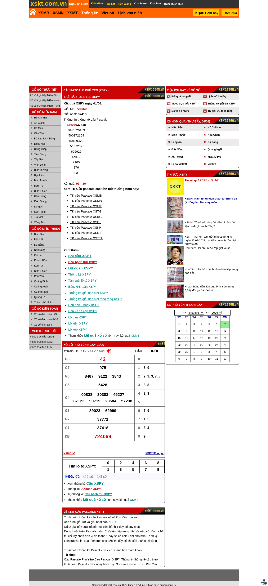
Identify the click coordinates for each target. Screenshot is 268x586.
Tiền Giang (40, 148)
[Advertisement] (134, 49)
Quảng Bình (41, 275)
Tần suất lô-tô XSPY (82, 275)
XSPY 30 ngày (155, 447)
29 (179, 346)
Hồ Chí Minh (41, 112)
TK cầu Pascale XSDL (85, 216)
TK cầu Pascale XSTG (86, 205)
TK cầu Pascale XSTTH (86, 232)
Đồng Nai (39, 138)
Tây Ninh (39, 153)
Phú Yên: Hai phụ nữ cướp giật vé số (208, 242)
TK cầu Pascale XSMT (86, 200)
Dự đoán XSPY (80, 263)
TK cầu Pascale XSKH (86, 222)
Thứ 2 (80, 345)
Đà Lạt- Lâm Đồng (44, 132)
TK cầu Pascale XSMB (86, 190)
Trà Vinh (39, 211)
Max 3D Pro (214, 151)
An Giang (39, 117)
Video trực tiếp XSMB (42, 331)
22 (179, 339)
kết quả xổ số (95, 330)
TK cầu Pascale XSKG (86, 211)
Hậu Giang (40, 190)
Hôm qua (230, 13)
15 (179, 332)
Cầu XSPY (95, 478)
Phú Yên (39, 270)
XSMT (72, 13)
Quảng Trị (39, 291)
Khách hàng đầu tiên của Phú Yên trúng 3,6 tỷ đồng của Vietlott (209, 282)
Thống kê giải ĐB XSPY (222, 98)
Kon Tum (39, 260)
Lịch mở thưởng (217, 90)
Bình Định (39, 228)
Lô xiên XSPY (78, 317)
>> (207, 307)
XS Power (177, 151)
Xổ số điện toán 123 (45, 308)
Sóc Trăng (40, 206)
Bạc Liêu (39, 169)
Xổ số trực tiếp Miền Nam (44, 94)
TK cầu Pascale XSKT (85, 227)
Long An (38, 201)
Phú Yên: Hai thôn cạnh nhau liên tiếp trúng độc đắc (211, 265)
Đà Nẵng (39, 239)
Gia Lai (38, 249)
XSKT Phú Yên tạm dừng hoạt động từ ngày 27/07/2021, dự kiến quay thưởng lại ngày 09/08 (210, 234)
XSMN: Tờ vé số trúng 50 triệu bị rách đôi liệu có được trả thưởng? (210, 218)
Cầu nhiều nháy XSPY (83, 299)
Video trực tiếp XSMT (42, 341)
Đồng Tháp (40, 143)
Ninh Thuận (40, 265)
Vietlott (212, 158)
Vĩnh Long (40, 159)
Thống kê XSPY (79, 268)
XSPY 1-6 (69, 447)
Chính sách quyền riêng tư (161, 579)
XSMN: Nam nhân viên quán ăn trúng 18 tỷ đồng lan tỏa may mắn (211, 194)
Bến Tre (38, 180)
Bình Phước (41, 174)
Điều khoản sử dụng (133, 579)
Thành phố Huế (43, 296)
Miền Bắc (177, 121)
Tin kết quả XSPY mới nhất (202, 174)
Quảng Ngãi (41, 280)
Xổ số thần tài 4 (43, 319)
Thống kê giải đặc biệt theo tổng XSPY (95, 293)
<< (184, 307)
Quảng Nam (41, 286)
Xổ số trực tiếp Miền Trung (45, 100)
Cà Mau (38, 122)
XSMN (58, 13)
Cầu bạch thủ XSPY (82, 256)
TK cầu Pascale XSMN (86, 195)
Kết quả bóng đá (181, 90)
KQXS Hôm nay (206, 13)
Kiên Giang (40, 195)
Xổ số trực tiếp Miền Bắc (44, 89)
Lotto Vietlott (179, 158)
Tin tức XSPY (177, 169)
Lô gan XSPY (77, 311)
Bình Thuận (40, 185)
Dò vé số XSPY (180, 105)
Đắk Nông (39, 244)
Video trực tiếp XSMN (42, 336)
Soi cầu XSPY (79, 250)
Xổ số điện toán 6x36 (46, 313)
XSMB (43, 13)
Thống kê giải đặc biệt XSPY (88, 287)
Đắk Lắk (39, 233)
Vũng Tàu (39, 216)
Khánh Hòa (40, 254)
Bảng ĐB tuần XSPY (82, 281)
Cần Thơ (39, 127)
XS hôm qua (176, 115)
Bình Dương (41, 164)
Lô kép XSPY (77, 324)
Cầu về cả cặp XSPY (82, 305)
